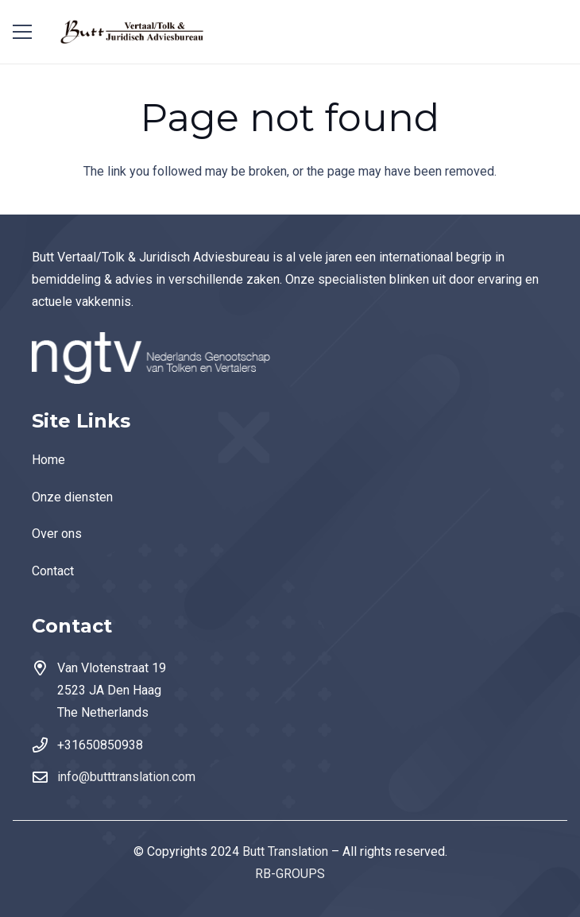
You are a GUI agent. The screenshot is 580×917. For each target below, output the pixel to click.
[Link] (133, 32)
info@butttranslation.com (126, 776)
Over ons (57, 533)
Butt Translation (285, 851)
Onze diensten (72, 497)
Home (48, 459)
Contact (53, 570)
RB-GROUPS (290, 873)
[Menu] (22, 32)
